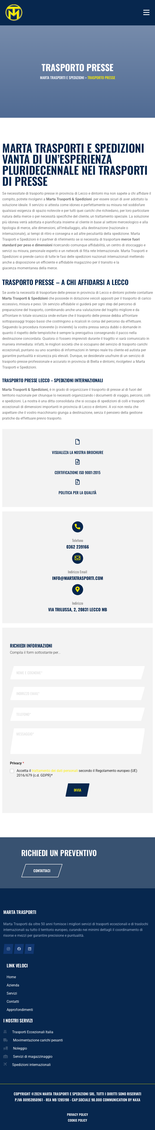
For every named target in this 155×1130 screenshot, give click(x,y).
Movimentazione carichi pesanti (38, 1040)
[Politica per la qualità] (77, 482)
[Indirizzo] (77, 589)
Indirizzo (77, 603)
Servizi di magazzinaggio (32, 1056)
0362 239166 (77, 546)
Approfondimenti (20, 1010)
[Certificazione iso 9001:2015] (77, 462)
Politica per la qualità (77, 492)
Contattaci (41, 870)
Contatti (13, 1001)
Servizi (12, 993)
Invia (77, 790)
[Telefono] (77, 526)
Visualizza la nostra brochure (77, 452)
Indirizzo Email (77, 571)
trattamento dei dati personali (55, 771)
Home (11, 977)
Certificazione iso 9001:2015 (77, 472)
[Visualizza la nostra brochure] (77, 441)
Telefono (77, 540)
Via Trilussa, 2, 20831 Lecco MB (77, 609)
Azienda (13, 985)
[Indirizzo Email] (77, 558)
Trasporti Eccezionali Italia (32, 1032)
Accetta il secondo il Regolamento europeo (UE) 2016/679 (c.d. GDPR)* (77, 773)
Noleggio (20, 1048)
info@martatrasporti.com (77, 578)
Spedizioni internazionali (31, 1065)
